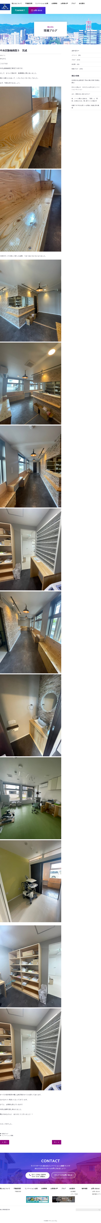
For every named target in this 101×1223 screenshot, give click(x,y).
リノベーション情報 (7, 1135)
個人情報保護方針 (5, 1209)
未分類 (74, 64)
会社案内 (82, 3)
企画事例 (54, 3)
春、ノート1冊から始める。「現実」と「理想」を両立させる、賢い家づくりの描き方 (85, 100)
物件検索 (20, 10)
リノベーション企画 (41, 3)
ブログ (73, 3)
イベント (74, 55)
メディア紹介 (74, 1194)
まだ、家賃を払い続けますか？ (81, 94)
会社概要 (73, 1191)
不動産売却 (18, 1191)
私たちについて (17, 3)
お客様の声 (64, 3)
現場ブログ (5, 1133)
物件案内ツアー (96, 1194)
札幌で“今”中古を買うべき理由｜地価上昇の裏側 (85, 106)
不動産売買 (28, 3)
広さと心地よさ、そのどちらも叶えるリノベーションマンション (86, 88)
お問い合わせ (38, 10)
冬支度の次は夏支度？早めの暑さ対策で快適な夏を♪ (86, 81)
